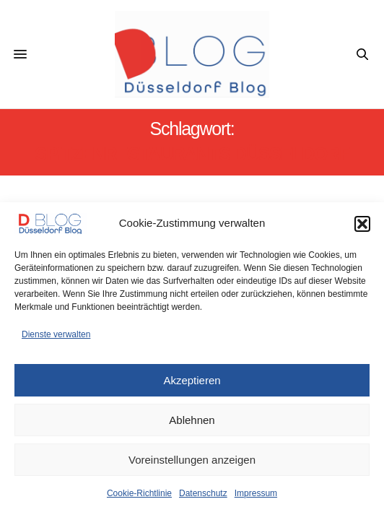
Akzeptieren (191, 380)
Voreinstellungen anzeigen (192, 460)
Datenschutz (203, 493)
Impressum (256, 493)
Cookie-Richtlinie (139, 493)
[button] (362, 224)
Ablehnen (191, 420)
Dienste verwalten (56, 334)
